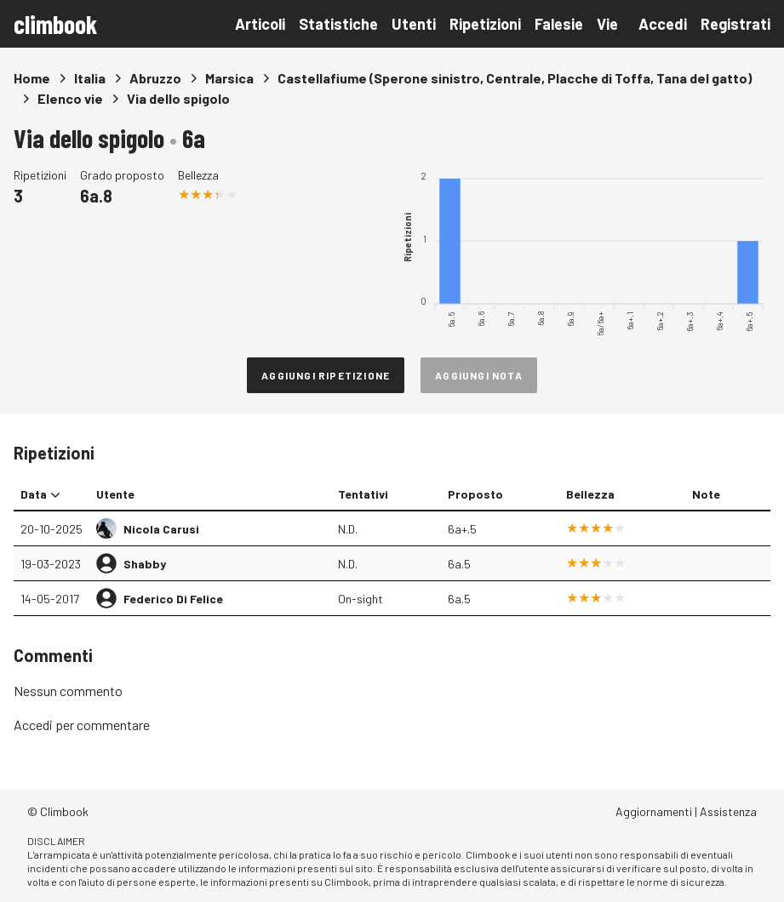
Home (32, 78)
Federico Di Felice (173, 598)
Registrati (735, 23)
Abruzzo (155, 78)
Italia (90, 78)
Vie (607, 23)
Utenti (414, 23)
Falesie (559, 23)
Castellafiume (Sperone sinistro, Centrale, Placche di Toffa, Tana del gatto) (515, 78)
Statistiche (338, 23)
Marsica (229, 78)
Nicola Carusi (161, 529)
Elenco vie (70, 98)
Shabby (144, 564)
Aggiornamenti (653, 811)
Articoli (260, 23)
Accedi (662, 23)
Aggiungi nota (479, 375)
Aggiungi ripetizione (325, 375)
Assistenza (728, 811)
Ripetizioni (485, 23)
